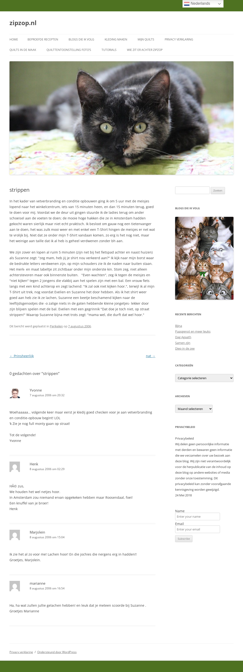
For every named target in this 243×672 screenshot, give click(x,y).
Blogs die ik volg (81, 39)
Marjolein (37, 532)
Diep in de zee (185, 348)
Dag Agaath (183, 337)
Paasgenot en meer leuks (192, 331)
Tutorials (109, 50)
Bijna (178, 326)
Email (179, 523)
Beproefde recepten (43, 39)
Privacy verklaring (179, 39)
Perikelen (56, 326)
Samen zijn (182, 343)
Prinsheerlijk (21, 356)
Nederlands (197, 4)
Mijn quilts (146, 39)
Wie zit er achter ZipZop (145, 50)
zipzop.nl (23, 22)
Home (13, 39)
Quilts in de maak (22, 50)
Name (180, 511)
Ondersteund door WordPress (57, 652)
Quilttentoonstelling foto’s (69, 50)
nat (150, 356)
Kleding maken (116, 39)
